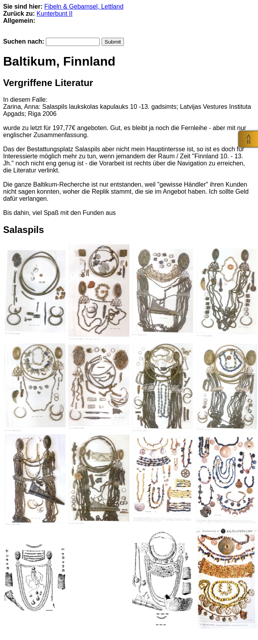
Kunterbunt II (54, 13)
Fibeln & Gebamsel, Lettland (84, 6)
